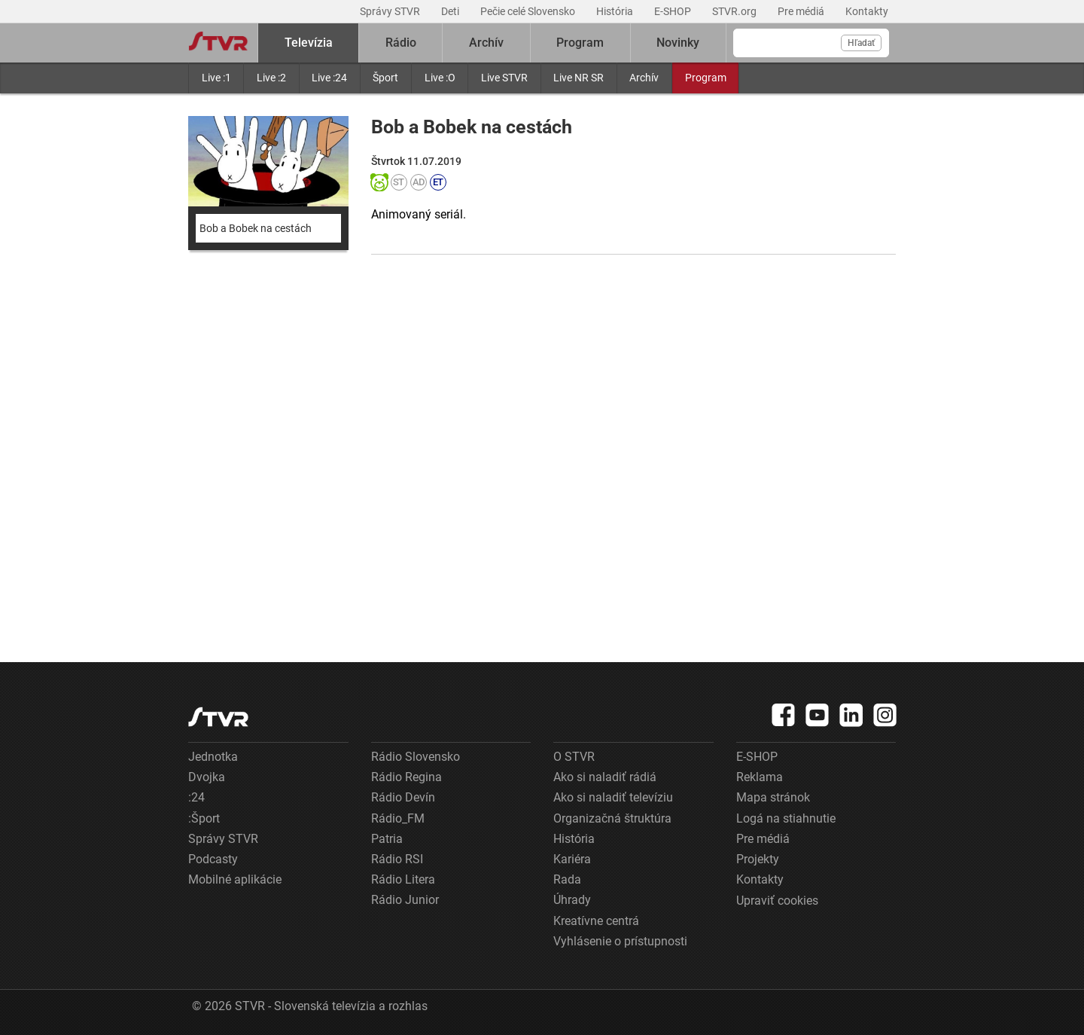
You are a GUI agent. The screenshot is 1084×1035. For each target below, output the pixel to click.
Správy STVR (391, 11)
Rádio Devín (403, 797)
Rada (567, 879)
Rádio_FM (398, 818)
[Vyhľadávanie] (811, 43)
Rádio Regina (406, 777)
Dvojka (206, 777)
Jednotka (213, 757)
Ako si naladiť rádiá (604, 777)
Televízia (309, 42)
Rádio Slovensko (415, 757)
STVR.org (735, 11)
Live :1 (216, 78)
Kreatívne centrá (596, 921)
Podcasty (213, 859)
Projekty (757, 859)
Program (705, 78)
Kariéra (572, 859)
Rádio (400, 42)
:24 (196, 797)
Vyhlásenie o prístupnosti (620, 941)
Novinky (677, 42)
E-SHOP (673, 11)
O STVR (574, 757)
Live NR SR (578, 78)
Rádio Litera (403, 879)
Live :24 (329, 78)
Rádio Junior (405, 900)
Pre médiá (802, 11)
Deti (451, 11)
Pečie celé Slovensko (528, 11)
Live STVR (504, 78)
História (615, 11)
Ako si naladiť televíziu (613, 797)
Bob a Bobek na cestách (255, 228)
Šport (385, 78)
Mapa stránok (773, 797)
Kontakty (866, 11)
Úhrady (572, 900)
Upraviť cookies (777, 900)
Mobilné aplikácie (235, 879)
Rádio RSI (397, 859)
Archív (644, 78)
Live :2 (271, 78)
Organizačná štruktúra (612, 818)
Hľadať (861, 43)
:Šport (204, 818)
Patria (387, 839)
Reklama (759, 777)
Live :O (440, 78)
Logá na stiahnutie (786, 818)
